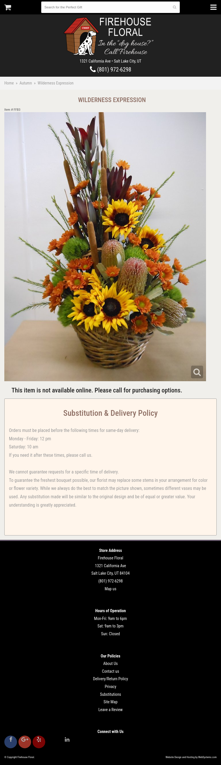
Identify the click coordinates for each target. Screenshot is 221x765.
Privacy (110, 686)
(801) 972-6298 (110, 69)
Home (9, 83)
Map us (110, 589)
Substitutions (110, 694)
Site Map (110, 702)
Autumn (26, 83)
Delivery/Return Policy (110, 678)
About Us (110, 663)
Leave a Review (110, 709)
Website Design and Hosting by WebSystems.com (191, 757)
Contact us (110, 671)
